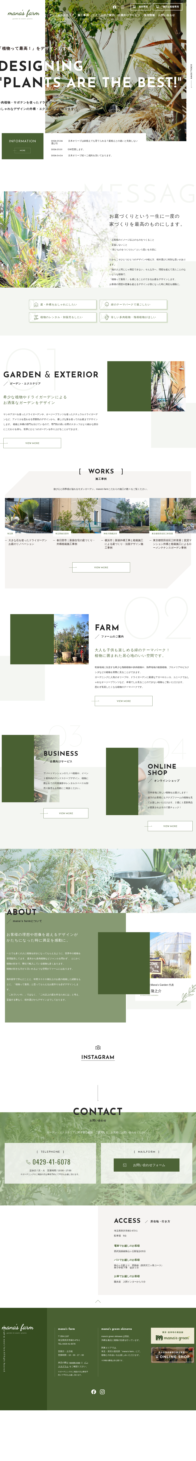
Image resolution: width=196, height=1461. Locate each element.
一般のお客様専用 (170, 6)
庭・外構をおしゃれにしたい (62, 306)
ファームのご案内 (103, 17)
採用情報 (149, 17)
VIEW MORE (32, 449)
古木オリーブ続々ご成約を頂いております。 (90, 155)
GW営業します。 (76, 149)
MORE (22, 151)
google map (74, 1372)
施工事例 (83, 17)
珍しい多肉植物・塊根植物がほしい (137, 321)
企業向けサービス (129, 17)
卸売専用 (143, 6)
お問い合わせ (166, 17)
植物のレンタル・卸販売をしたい (65, 321)
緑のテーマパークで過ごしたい (134, 306)
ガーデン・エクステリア (58, 17)
